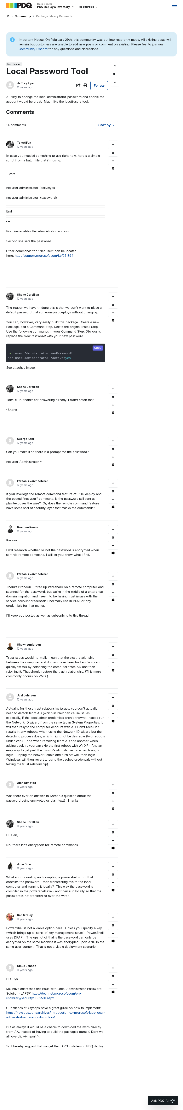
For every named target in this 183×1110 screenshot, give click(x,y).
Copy (97, 348)
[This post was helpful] (115, 66)
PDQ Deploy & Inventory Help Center (8, 16)
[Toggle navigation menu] (174, 5)
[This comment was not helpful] (113, 160)
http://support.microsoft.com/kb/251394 (44, 256)
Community (23, 16)
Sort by (104, 125)
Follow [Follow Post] (99, 86)
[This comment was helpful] (113, 145)
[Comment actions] (113, 168)
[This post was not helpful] (115, 82)
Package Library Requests (54, 16)
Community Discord (33, 49)
